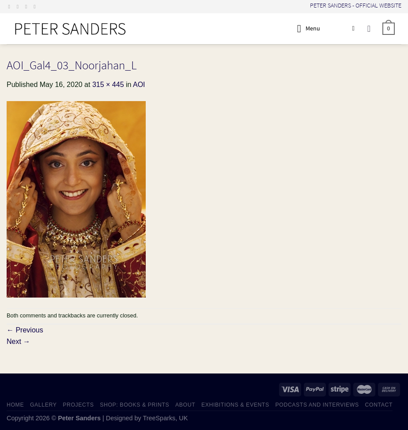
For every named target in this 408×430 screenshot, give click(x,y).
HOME (15, 405)
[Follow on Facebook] (11, 7)
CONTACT (379, 405)
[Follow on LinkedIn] (36, 7)
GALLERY (43, 405)
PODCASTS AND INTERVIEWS (317, 405)
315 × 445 (108, 84)
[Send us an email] (27, 7)
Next (18, 341)
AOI (139, 84)
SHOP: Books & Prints (134, 405)
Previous (25, 330)
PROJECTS (78, 405)
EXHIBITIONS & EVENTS (235, 405)
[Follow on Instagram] (19, 7)
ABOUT (185, 405)
